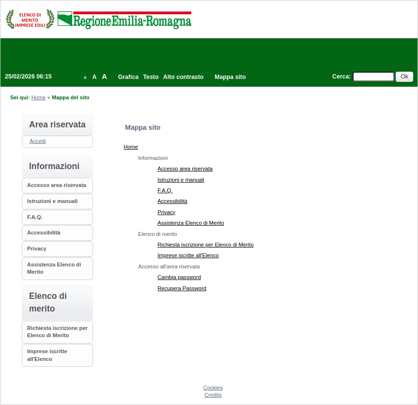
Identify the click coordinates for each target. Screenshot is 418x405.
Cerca (340, 76)
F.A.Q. (35, 217)
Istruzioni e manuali (52, 201)
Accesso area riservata (56, 185)
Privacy (36, 248)
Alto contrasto (183, 77)
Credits (212, 395)
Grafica (128, 77)
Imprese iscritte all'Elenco (188, 255)
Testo (151, 77)
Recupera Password (181, 288)
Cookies (213, 387)
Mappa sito (230, 77)
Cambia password (179, 277)
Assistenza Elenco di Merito (190, 223)
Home (38, 97)
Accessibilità (43, 232)
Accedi (38, 141)
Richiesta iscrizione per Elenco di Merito (205, 245)
